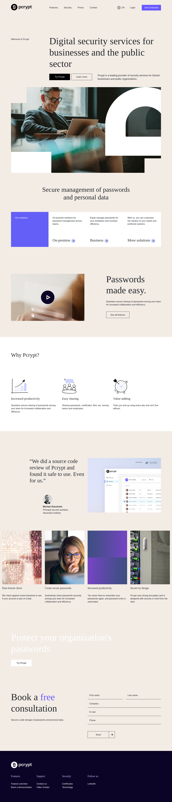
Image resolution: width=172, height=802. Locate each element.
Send (98, 735)
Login (132, 7)
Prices (81, 7)
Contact (93, 7)
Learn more (81, 77)
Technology (67, 787)
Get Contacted (151, 7)
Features (53, 7)
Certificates (67, 784)
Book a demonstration (21, 787)
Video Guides (43, 787)
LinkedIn (92, 784)
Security (68, 7)
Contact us (42, 784)
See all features (117, 315)
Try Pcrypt (59, 77)
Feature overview (19, 784)
